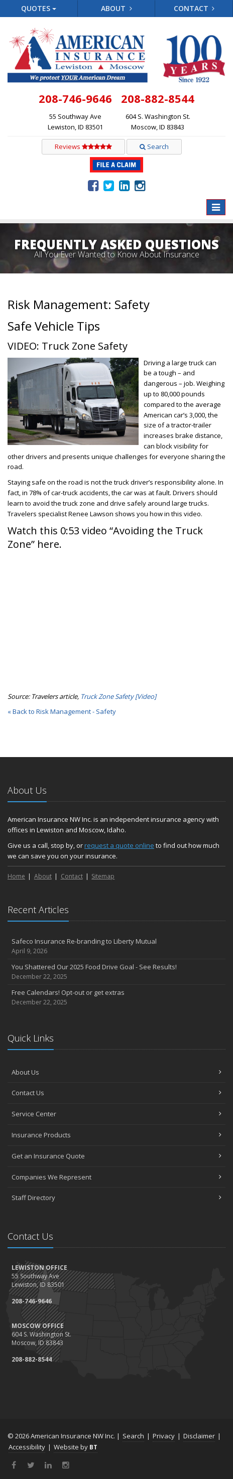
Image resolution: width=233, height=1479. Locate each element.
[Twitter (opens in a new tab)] (108, 185)
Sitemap (102, 876)
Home (16, 876)
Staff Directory (116, 1197)
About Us (116, 1072)
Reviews (83, 146)
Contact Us (116, 1092)
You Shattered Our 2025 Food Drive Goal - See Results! (116, 972)
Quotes (38, 8)
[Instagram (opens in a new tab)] (140, 185)
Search (154, 146)
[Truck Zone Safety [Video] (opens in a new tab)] (118, 696)
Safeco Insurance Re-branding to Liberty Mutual (116, 946)
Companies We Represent (116, 1176)
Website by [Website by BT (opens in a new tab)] (75, 1446)
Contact (194, 8)
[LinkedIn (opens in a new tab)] (124, 185)
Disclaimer (199, 1435)
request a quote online (119, 845)
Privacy (164, 1435)
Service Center (116, 1113)
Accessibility (27, 1446)
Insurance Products (116, 1134)
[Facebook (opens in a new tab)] (93, 185)
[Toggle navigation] (215, 207)
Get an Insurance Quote (116, 1155)
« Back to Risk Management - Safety (62, 711)
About (116, 8)
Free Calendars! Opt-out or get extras (116, 997)
